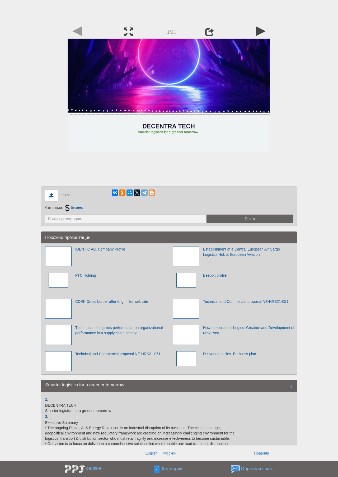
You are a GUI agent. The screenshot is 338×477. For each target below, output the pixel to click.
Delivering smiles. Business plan (229, 354)
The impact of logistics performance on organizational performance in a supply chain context (119, 330)
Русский (169, 453)
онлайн (93, 468)
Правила (261, 453)
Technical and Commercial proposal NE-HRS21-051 (245, 301)
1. (46, 399)
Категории (172, 468)
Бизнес (74, 207)
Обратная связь (257, 468)
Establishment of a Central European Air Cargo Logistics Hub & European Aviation (241, 252)
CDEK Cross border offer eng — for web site (111, 301)
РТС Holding (85, 275)
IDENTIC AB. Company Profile (100, 249)
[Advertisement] (169, 12)
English (151, 453)
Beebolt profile (215, 275)
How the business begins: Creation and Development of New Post (248, 330)
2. (46, 416)
